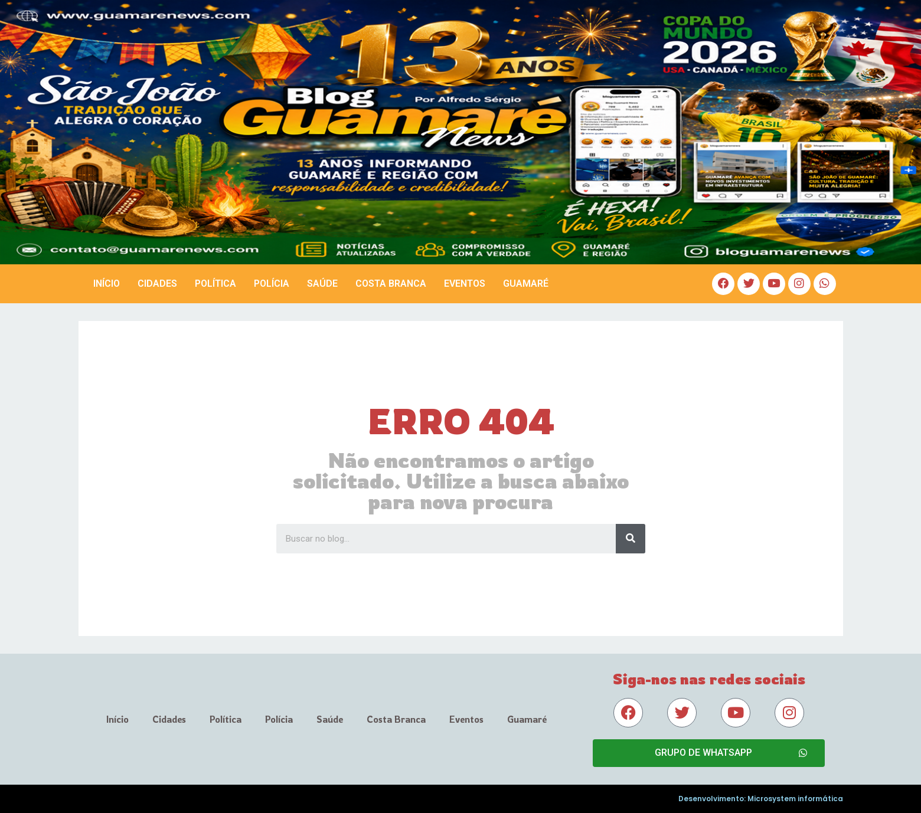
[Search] (630, 538)
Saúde (322, 283)
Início (106, 283)
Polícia (271, 283)
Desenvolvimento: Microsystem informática (760, 799)
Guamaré (525, 283)
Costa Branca (390, 283)
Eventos (464, 283)
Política (215, 283)
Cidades (157, 283)
